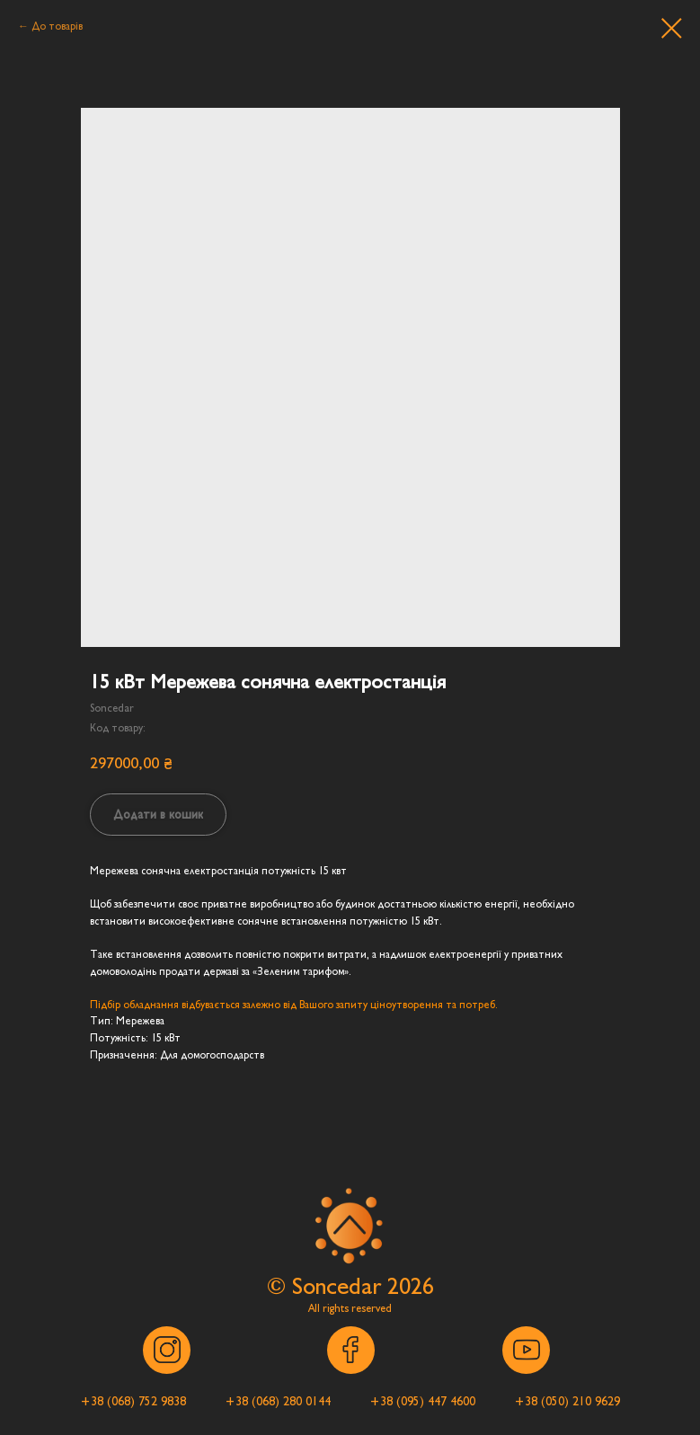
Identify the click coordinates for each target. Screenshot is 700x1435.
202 (404, 1286)
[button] (133, 1401)
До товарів (57, 26)
